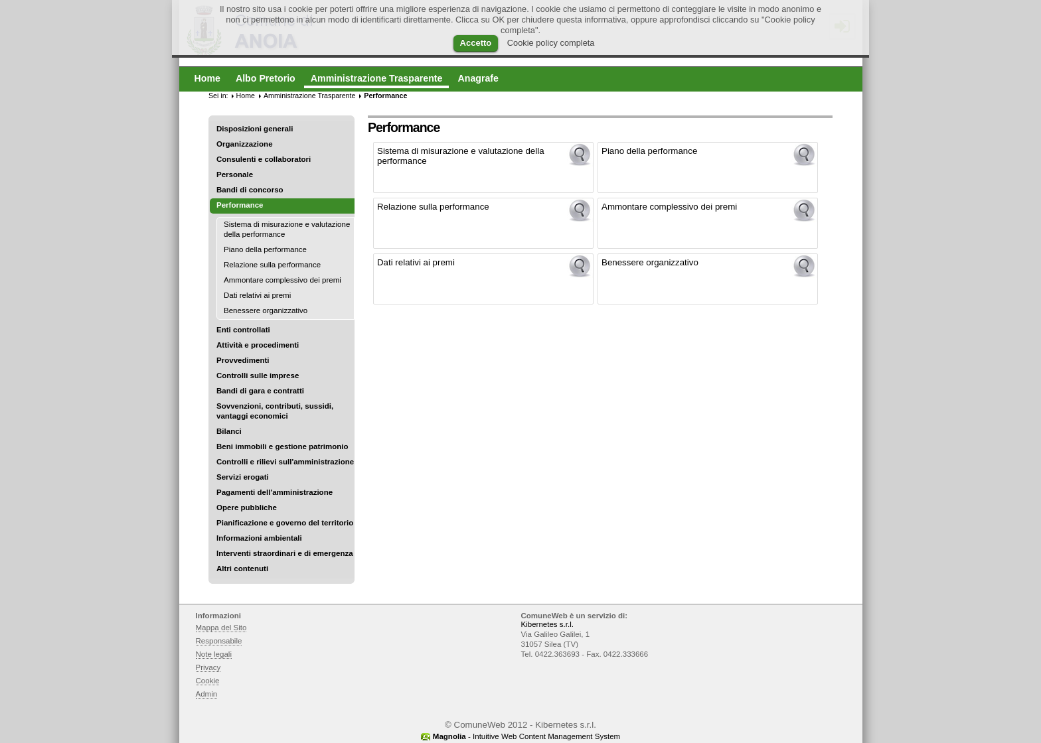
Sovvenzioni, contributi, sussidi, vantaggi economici (274, 411)
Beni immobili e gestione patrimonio (282, 446)
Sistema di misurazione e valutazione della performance (287, 229)
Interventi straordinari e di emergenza (284, 553)
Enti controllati (243, 330)
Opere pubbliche (246, 507)
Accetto (476, 43)
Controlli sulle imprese (257, 375)
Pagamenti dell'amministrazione (274, 492)
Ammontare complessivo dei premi (282, 280)
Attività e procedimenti (257, 345)
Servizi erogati (242, 477)
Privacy (208, 667)
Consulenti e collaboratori (263, 159)
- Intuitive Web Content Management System (526, 736)
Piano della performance (265, 249)
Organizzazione (244, 144)
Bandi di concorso (249, 190)
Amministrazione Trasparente (309, 96)
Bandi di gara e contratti (260, 391)
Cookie (208, 681)
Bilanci (229, 431)
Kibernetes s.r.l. (547, 624)
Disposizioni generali (254, 129)
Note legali (214, 654)
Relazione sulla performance (272, 265)
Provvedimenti (242, 360)
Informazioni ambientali (259, 538)
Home (245, 96)
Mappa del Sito (221, 628)
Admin (207, 694)
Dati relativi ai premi (257, 295)
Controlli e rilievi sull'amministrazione (285, 462)
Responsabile (219, 641)
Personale (234, 174)
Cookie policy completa (551, 43)
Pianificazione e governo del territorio (284, 523)
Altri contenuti (242, 569)
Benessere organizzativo (265, 310)
